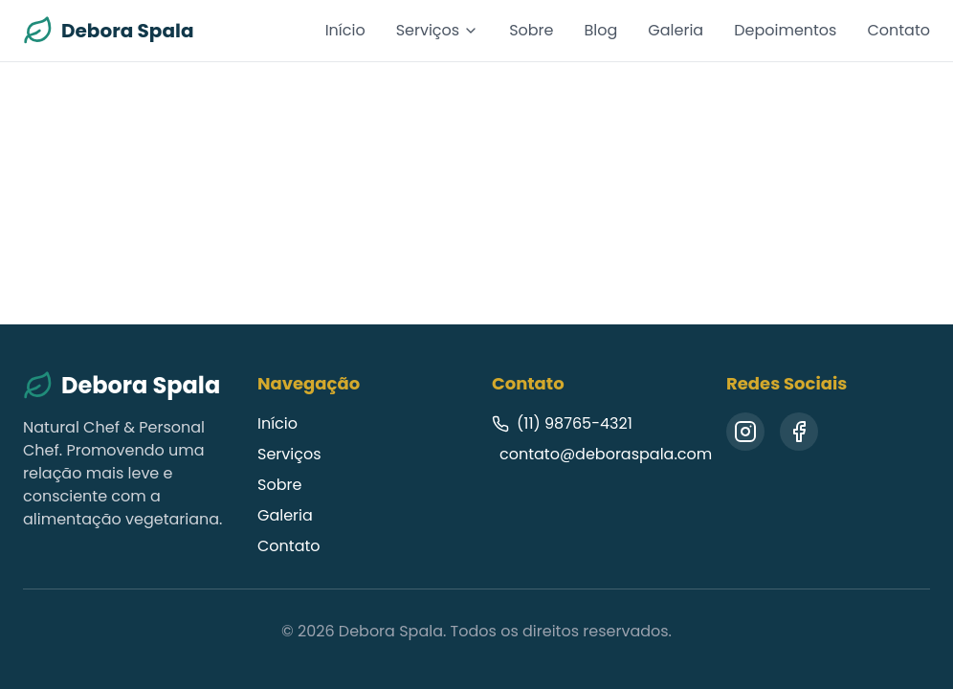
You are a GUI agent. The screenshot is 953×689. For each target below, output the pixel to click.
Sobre (531, 30)
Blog (601, 30)
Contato (898, 30)
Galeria (675, 30)
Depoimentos (785, 30)
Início (345, 30)
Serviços (437, 30)
